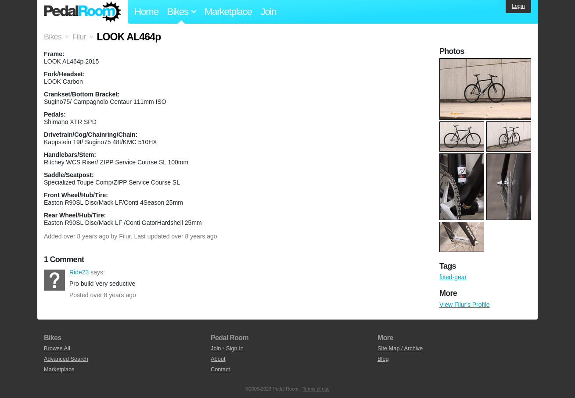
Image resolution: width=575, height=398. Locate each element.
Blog (383, 358)
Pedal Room (82, 11)
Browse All (57, 348)
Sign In (235, 348)
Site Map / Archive (400, 348)
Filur (124, 236)
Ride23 (54, 280)
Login (518, 6)
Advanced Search (66, 358)
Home (146, 11)
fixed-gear (453, 277)
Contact (220, 369)
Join (269, 11)
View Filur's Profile (464, 304)
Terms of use (316, 388)
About (218, 358)
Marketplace (228, 11)
